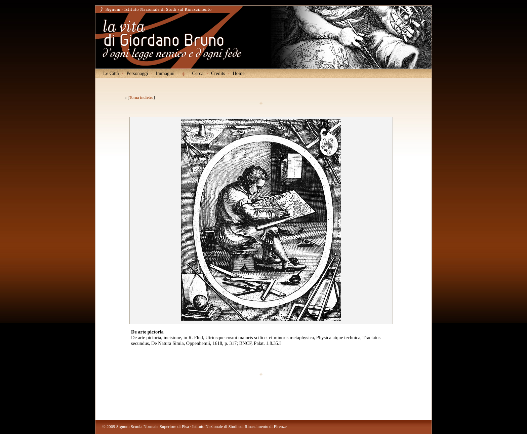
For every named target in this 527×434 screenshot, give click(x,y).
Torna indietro (141, 97)
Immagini (165, 73)
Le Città (111, 73)
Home (238, 73)
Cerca (198, 73)
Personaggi (137, 73)
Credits (218, 73)
